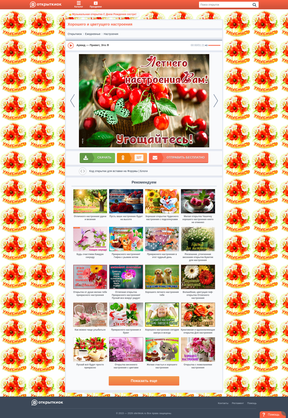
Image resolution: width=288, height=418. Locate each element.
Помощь (252, 403)
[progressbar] (214, 45)
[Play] (71, 45)
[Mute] (206, 45)
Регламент (238, 403)
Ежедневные (93, 33)
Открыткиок (75, 33)
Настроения (111, 33)
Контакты (223, 403)
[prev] (72, 100)
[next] (215, 100)
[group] (144, 45)
